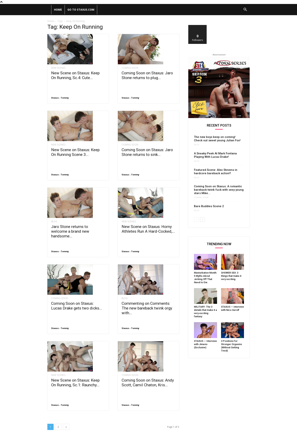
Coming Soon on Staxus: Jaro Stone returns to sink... (147, 152)
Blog (54, 221)
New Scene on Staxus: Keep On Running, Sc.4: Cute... (75, 75)
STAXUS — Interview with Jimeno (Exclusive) (205, 344)
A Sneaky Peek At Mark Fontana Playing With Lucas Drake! (215, 155)
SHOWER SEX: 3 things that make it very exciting (231, 276)
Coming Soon (130, 68)
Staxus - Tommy (60, 97)
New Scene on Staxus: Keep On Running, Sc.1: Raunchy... (75, 374)
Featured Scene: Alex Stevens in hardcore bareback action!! (215, 171)
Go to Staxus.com (80, 9)
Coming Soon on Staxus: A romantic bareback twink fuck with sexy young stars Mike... (219, 190)
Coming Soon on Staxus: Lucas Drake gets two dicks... (76, 305)
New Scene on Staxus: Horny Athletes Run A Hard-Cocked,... (148, 229)
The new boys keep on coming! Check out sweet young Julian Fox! (217, 138)
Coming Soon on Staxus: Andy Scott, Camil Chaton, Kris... (148, 374)
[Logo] (49, 9)
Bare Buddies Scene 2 (209, 206)
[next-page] (66, 419)
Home (58, 9)
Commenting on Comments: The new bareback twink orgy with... (147, 300)
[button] (245, 10)
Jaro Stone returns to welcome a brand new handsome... (70, 231)
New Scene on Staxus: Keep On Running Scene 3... (75, 152)
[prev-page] (196, 219)
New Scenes (58, 68)
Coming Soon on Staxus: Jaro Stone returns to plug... (147, 75)
